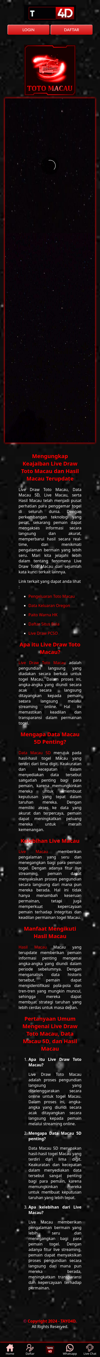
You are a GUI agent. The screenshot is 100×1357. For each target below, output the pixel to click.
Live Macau (38, 851)
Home (10, 1350)
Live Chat (90, 1350)
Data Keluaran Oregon (49, 605)
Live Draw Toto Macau (44, 662)
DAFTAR (71, 29)
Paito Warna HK (42, 614)
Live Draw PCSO (43, 633)
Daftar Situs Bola (43, 624)
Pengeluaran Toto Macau (51, 596)
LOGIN (28, 29)
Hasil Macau (36, 947)
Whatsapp (70, 1350)
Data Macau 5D (36, 752)
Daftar (30, 1350)
